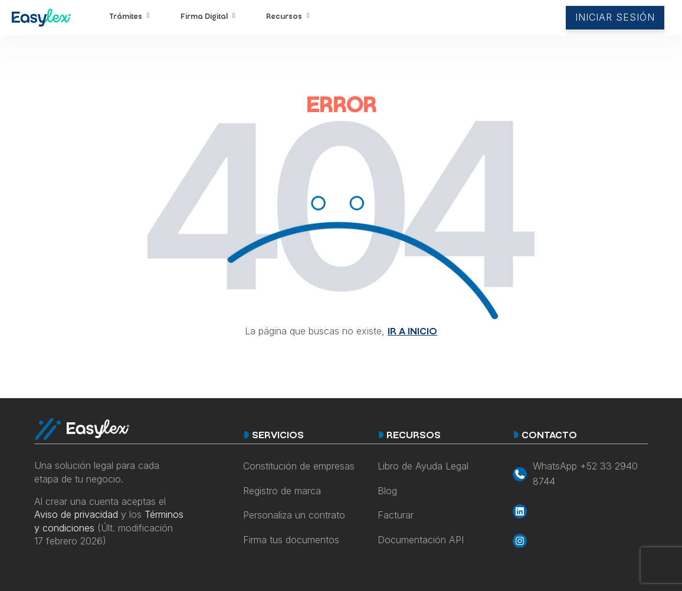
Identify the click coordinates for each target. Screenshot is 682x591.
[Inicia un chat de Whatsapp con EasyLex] (580, 474)
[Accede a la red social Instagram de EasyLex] (580, 541)
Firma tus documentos (291, 540)
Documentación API (421, 540)
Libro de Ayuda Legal (423, 466)
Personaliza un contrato (294, 515)
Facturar (396, 515)
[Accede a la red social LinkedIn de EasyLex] (580, 511)
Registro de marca (282, 491)
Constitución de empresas (299, 466)
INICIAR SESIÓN (615, 17)
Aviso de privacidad (76, 514)
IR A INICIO (412, 332)
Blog (387, 491)
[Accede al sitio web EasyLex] (41, 20)
